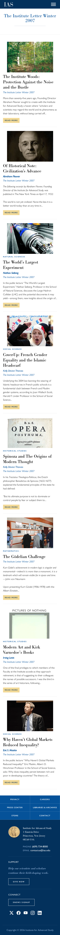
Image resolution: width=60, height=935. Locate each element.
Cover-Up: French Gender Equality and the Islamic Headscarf (25, 360)
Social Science (12, 349)
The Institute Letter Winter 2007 (18, 92)
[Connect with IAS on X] (11, 913)
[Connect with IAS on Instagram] (32, 913)
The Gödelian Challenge (24, 556)
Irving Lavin (8, 657)
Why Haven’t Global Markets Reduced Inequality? (27, 742)
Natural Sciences (14, 257)
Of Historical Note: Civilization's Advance (22, 168)
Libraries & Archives (45, 807)
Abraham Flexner (11, 176)
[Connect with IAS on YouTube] (25, 913)
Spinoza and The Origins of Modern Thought (27, 459)
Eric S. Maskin (10, 750)
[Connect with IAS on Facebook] (18, 913)
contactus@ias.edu (40, 850)
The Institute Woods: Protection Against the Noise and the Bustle (28, 82)
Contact (44, 816)
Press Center (15, 807)
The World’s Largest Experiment (20, 264)
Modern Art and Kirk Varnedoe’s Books (21, 649)
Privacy (15, 799)
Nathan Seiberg (10, 272)
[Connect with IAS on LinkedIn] (39, 913)
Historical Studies (15, 451)
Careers (45, 799)
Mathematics (11, 551)
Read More (11, 120)
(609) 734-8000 (40, 846)
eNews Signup (21, 902)
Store (15, 816)
